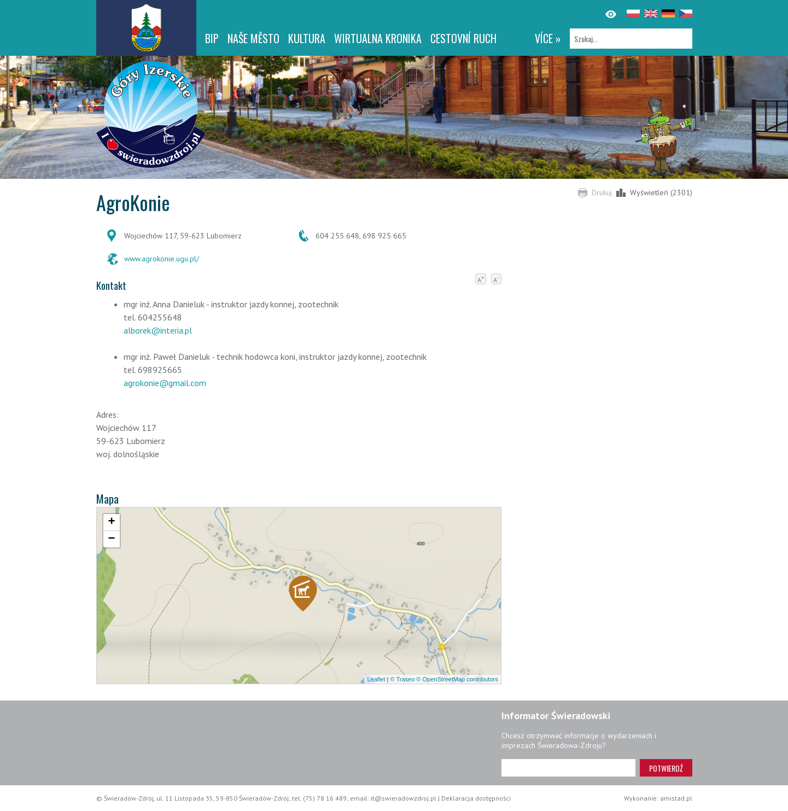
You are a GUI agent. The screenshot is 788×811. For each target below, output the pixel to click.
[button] (303, 597)
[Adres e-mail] (568, 768)
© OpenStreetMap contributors (457, 679)
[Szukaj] (631, 38)
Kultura (306, 38)
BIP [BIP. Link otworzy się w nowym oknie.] (212, 38)
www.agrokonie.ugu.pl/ (161, 259)
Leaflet (376, 679)
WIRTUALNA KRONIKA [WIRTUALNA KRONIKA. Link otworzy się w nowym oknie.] (378, 38)
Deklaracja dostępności (476, 798)
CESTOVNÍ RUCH (463, 38)
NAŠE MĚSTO (253, 38)
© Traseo (402, 679)
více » (548, 38)
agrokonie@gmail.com (165, 382)
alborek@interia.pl (158, 330)
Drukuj (602, 192)
